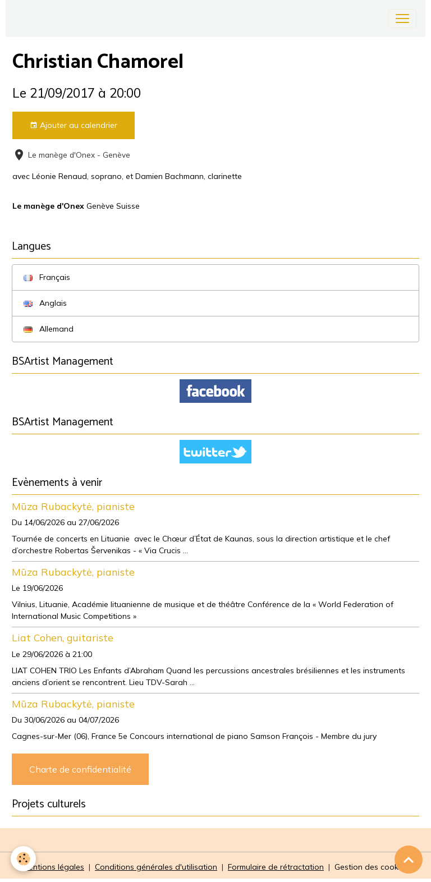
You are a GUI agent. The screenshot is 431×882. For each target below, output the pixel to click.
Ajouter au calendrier (73, 125)
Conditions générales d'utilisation (156, 867)
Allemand (49, 329)
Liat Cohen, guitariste (62, 637)
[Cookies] (23, 858)
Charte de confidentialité (80, 769)
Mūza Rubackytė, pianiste (73, 506)
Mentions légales (53, 867)
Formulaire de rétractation (276, 867)
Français (47, 277)
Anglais (45, 303)
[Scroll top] (409, 860)
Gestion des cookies (371, 867)
